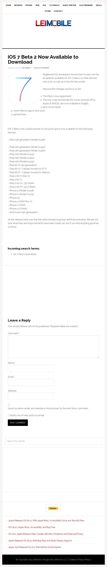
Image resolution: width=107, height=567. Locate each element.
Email (11, 377)
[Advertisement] (53, 38)
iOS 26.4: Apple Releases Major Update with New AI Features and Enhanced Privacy (45, 534)
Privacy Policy (84, 559)
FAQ (44, 5)
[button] (23, 88)
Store (48, 11)
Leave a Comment (41, 68)
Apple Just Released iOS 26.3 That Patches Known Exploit (34, 547)
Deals (99, 5)
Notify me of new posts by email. (27, 415)
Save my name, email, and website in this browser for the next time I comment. (48, 408)
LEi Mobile (53, 23)
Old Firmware (86, 5)
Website (12, 390)
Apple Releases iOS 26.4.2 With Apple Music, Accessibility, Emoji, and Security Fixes (46, 520)
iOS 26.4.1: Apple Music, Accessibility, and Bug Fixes (31, 527)
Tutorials (54, 5)
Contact (58, 11)
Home (8, 5)
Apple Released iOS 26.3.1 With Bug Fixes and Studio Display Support (39, 541)
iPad (37, 5)
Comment (14, 333)
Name (11, 363)
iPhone (28, 5)
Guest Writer (69, 5)
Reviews (18, 5)
